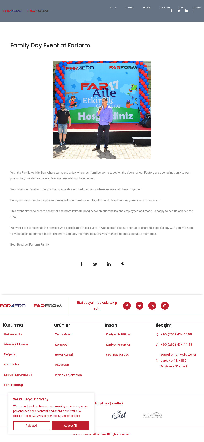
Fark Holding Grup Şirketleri (102, 404)
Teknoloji (91, 8)
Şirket (58, 8)
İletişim (141, 8)
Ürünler (73, 8)
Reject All (32, 425)
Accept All (70, 425)
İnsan (126, 8)
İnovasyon (109, 8)
